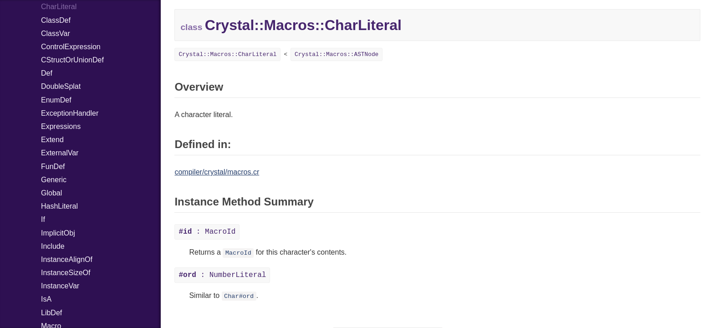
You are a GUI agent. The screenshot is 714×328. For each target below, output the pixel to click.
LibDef (51, 313)
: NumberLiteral (222, 275)
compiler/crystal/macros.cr (216, 172)
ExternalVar (59, 153)
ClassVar (55, 33)
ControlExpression (71, 47)
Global (51, 193)
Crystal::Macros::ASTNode (336, 54)
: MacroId (206, 232)
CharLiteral (58, 6)
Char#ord (239, 296)
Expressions (61, 126)
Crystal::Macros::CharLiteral (227, 54)
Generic (53, 180)
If (43, 219)
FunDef (53, 166)
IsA (46, 299)
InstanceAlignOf (66, 259)
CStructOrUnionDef (72, 60)
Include (53, 246)
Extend (52, 140)
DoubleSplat (61, 86)
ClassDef (56, 20)
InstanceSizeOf (66, 273)
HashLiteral (59, 206)
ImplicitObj (58, 233)
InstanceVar (60, 286)
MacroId (238, 253)
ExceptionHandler (69, 113)
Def (46, 73)
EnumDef (56, 100)
